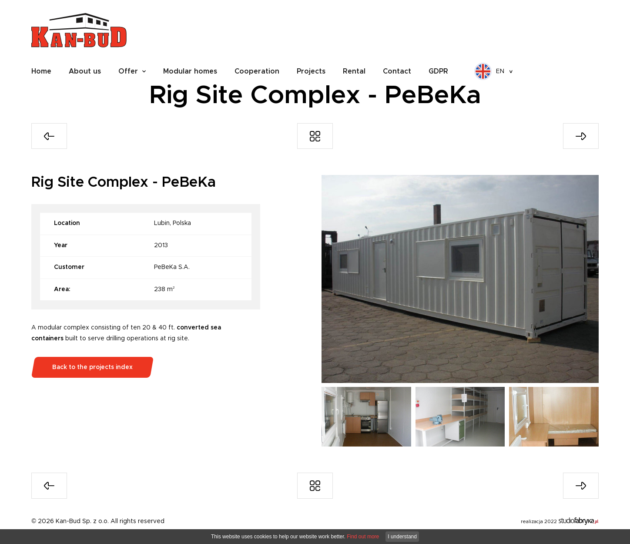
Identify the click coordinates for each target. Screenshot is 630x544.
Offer (128, 71)
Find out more (363, 537)
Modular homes (190, 71)
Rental (354, 71)
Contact (397, 71)
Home (41, 71)
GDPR (438, 71)
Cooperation (257, 71)
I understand (402, 537)
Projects (311, 71)
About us (85, 71)
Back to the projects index (92, 367)
